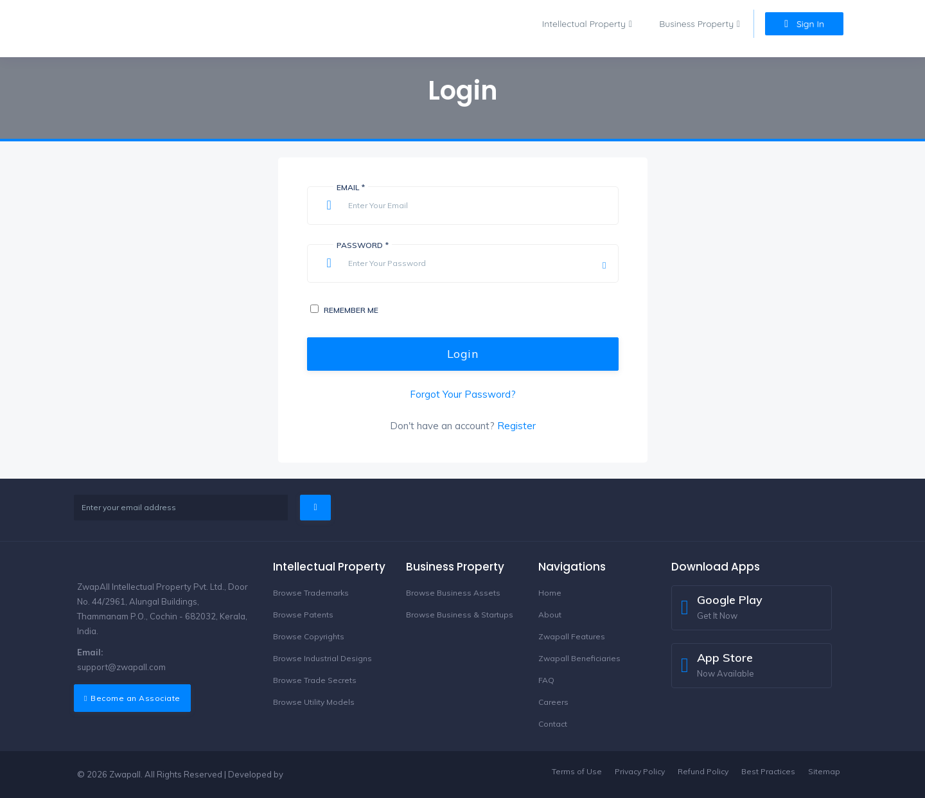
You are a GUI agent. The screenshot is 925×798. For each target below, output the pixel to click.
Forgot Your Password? (463, 394)
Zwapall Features (571, 636)
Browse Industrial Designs (322, 658)
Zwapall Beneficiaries (579, 658)
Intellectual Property (584, 24)
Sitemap (824, 771)
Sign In (804, 24)
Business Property (696, 24)
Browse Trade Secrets (315, 680)
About (549, 614)
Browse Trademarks (311, 593)
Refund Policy (703, 771)
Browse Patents (303, 614)
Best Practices (768, 771)
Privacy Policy (640, 771)
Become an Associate (132, 698)
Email (351, 187)
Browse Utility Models (314, 702)
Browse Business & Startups (459, 614)
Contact (552, 724)
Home (549, 593)
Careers (553, 702)
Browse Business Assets (453, 593)
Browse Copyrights (308, 636)
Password (363, 245)
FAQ (546, 680)
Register (516, 426)
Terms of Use (577, 771)
